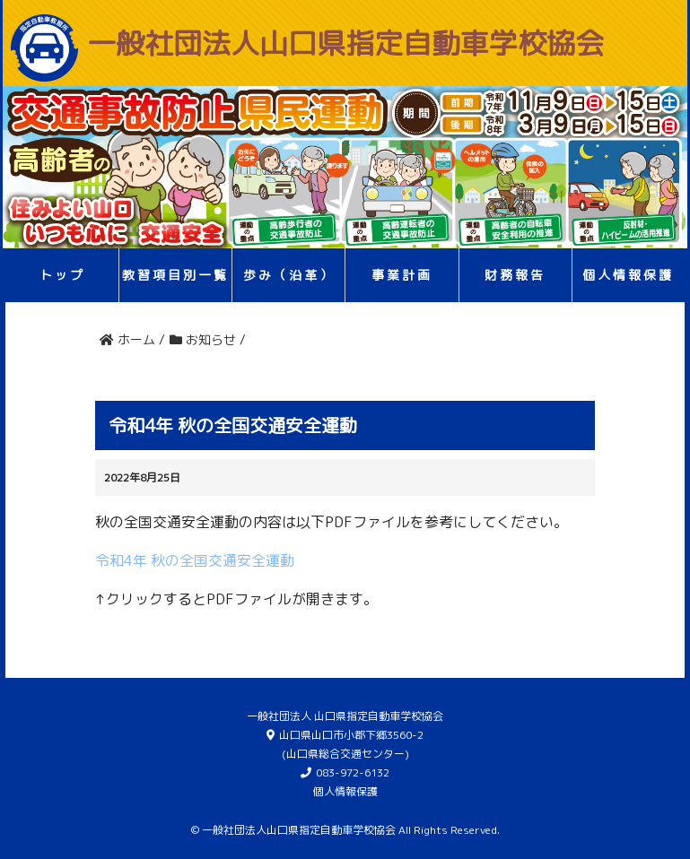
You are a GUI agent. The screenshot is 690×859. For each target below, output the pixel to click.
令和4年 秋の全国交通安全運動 (194, 560)
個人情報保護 (628, 274)
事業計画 (401, 274)
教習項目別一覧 (175, 274)
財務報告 (515, 274)
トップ (62, 274)
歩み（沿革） (289, 274)
